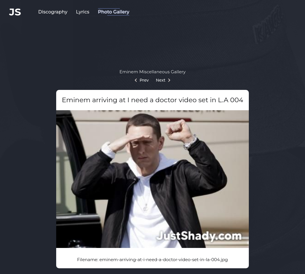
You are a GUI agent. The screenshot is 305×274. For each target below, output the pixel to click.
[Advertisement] (152, 41)
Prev (142, 80)
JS (15, 12)
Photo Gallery (114, 12)
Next (163, 80)
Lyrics (82, 12)
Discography (52, 12)
